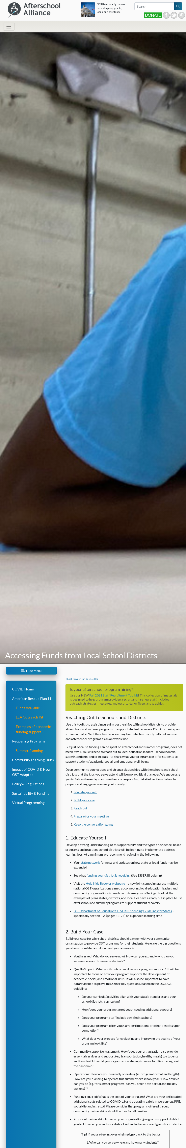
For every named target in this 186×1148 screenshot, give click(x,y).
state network (90, 862)
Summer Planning (29, 751)
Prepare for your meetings (92, 816)
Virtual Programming (28, 803)
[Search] (154, 6)
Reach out (80, 808)
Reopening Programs (28, 741)
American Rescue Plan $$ (32, 699)
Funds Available (28, 708)
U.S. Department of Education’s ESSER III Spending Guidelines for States (123, 911)
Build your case (84, 800)
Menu (31, 671)
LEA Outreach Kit (29, 717)
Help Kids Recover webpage (105, 883)
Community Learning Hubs (33, 760)
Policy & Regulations (28, 784)
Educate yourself (85, 792)
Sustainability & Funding (31, 793)
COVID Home (23, 689)
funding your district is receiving (108, 875)
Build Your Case (87, 931)
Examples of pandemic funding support (33, 729)
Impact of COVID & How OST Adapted (31, 772)
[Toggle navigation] (9, 27)
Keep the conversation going (93, 824)
